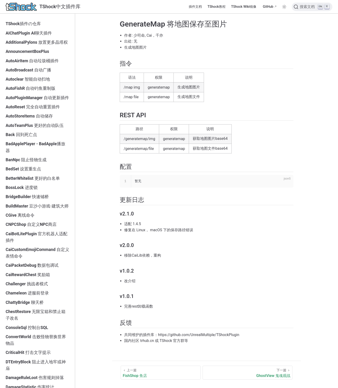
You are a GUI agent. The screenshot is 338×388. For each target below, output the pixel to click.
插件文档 (195, 7)
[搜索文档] (312, 7)
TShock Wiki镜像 (244, 7)
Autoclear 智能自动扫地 (28, 79)
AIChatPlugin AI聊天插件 (29, 33)
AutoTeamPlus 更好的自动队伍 (35, 125)
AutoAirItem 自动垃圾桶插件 (32, 61)
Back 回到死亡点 (21, 134)
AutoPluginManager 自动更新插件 (37, 97)
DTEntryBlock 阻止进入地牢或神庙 (36, 365)
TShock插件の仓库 (23, 23)
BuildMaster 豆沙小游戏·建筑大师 (37, 206)
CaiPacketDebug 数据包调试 (32, 265)
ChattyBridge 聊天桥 (25, 302)
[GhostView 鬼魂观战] (247, 373)
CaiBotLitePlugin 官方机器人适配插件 (36, 237)
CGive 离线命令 (20, 215)
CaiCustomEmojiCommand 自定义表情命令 (37, 253)
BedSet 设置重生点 (23, 169)
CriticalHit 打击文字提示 (28, 352)
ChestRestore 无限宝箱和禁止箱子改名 (35, 315)
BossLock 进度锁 (22, 187)
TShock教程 (216, 7)
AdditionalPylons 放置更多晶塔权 (37, 42)
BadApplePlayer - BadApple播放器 (35, 147)
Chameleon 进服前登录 (27, 293)
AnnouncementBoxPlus (27, 51)
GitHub (268, 7)
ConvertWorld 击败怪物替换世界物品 (36, 340)
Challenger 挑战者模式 (27, 284)
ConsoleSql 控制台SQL (27, 327)
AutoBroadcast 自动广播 (28, 70)
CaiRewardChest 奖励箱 (28, 274)
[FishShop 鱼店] (161, 373)
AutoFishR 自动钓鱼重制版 (30, 88)
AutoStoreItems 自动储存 (29, 116)
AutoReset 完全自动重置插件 (33, 107)
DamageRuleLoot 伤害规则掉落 (35, 377)
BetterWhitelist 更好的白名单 (33, 178)
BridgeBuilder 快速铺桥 (27, 196)
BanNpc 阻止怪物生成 (26, 159)
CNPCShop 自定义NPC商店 (31, 224)
